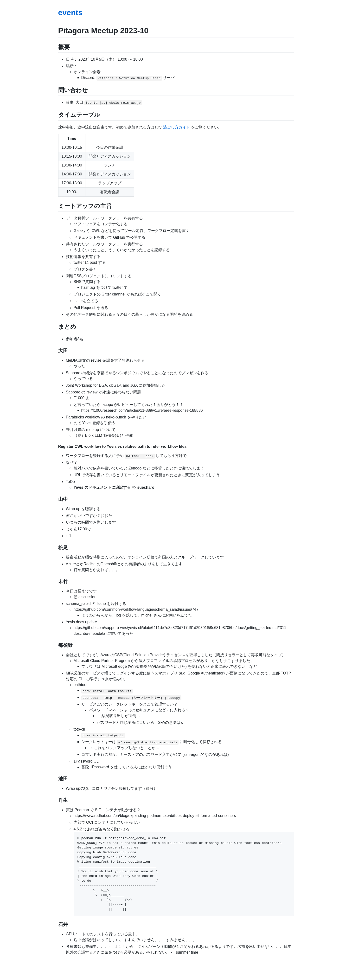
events (70, 12)
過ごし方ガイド (176, 127)
